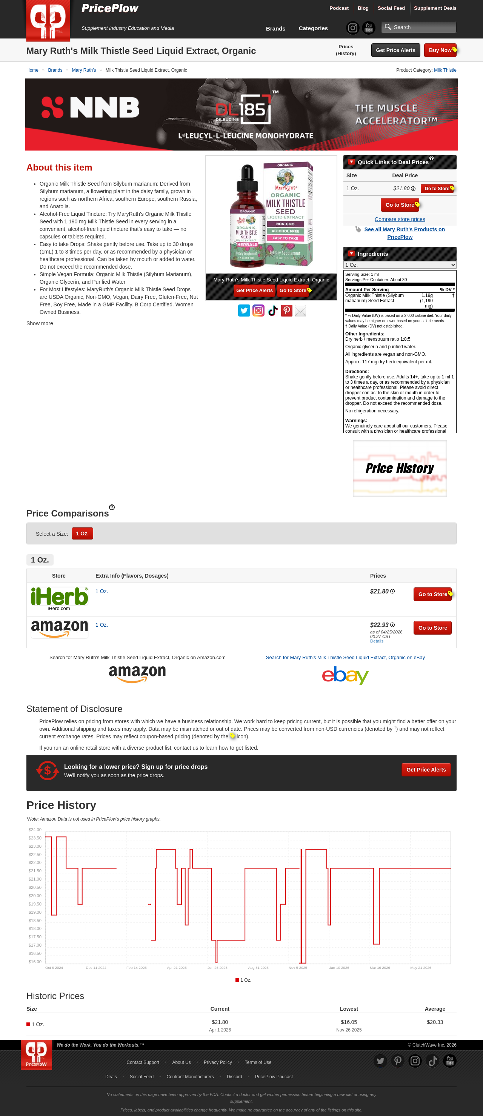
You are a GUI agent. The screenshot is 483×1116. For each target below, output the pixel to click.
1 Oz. (82, 532)
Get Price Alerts (396, 50)
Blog (363, 8)
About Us (181, 1061)
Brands (276, 28)
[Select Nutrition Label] (400, 263)
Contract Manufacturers (190, 1075)
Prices (345, 46)
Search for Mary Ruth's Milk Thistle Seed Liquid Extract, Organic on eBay (345, 656)
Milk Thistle (445, 70)
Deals (111, 1075)
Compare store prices (400, 218)
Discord (234, 1075)
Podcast (339, 8)
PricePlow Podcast (274, 1075)
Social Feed (391, 8)
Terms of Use (258, 1061)
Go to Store (439, 187)
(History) (346, 53)
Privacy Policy (218, 1061)
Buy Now (443, 50)
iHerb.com (59, 607)
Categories (313, 28)
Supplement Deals (435, 8)
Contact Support (142, 1061)
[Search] (419, 27)
